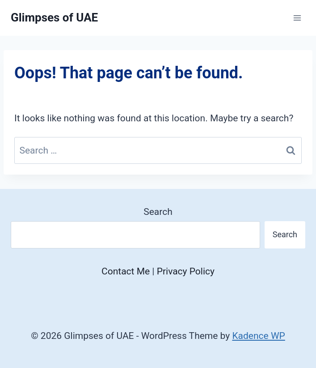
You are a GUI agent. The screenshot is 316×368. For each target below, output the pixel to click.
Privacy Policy (186, 271)
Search (158, 211)
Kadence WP (258, 335)
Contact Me (125, 271)
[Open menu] (297, 18)
